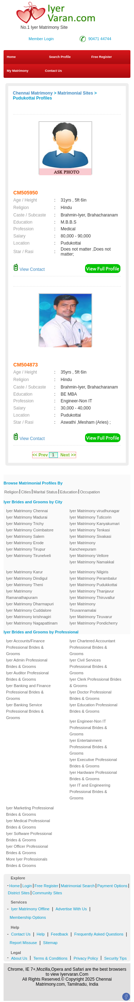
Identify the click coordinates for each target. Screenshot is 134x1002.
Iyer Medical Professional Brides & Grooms (28, 824)
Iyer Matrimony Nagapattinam (32, 623)
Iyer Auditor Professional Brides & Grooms (27, 676)
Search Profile (60, 57)
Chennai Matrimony (33, 93)
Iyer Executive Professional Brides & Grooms (93, 762)
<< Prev (40, 454)
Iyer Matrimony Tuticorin (90, 517)
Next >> (68, 454)
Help (41, 934)
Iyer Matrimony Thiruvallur (92, 597)
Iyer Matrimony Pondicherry (94, 623)
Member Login (41, 39)
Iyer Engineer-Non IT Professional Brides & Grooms (88, 727)
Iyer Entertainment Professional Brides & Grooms (88, 746)
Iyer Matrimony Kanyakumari (95, 523)
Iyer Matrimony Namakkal (92, 562)
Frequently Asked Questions (99, 934)
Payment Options (112, 886)
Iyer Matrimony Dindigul (27, 578)
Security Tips (115, 958)
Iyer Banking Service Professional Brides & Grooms (25, 711)
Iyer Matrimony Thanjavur (92, 591)
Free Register (101, 57)
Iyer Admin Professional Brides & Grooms (27, 663)
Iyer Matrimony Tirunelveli (28, 555)
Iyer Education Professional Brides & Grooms (94, 708)
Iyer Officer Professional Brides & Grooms (27, 849)
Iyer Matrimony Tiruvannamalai (83, 607)
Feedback (59, 934)
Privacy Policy (86, 958)
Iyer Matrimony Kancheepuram (83, 546)
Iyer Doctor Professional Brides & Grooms (90, 695)
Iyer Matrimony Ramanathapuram (22, 594)
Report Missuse (23, 943)
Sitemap (50, 943)
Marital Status (46, 492)
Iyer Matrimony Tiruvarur (91, 617)
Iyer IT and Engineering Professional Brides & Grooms (90, 791)
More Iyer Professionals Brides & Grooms (27, 862)
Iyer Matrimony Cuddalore (28, 610)
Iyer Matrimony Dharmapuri (30, 604)
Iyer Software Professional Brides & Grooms (29, 836)
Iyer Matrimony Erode (25, 543)
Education (69, 492)
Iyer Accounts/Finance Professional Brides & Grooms (25, 647)
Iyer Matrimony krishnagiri (28, 617)
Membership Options (28, 917)
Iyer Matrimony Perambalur (93, 578)
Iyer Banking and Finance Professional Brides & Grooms (28, 692)
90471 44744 (99, 39)
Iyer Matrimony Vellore (89, 555)
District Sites (19, 893)
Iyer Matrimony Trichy (25, 523)
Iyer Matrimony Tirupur (25, 549)
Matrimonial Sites (75, 93)
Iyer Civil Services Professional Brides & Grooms (88, 666)
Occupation (90, 492)
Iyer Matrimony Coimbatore (30, 530)
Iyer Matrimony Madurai (27, 517)
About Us (19, 958)
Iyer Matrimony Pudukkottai (93, 585)
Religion (11, 492)
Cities (26, 492)
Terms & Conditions (50, 958)
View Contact (29, 269)
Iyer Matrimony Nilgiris (89, 572)
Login (27, 886)
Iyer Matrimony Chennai (27, 511)
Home (11, 57)
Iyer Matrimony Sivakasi (90, 536)
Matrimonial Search (78, 886)
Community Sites (47, 893)
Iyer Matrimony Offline (30, 909)
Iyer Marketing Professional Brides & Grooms (30, 811)
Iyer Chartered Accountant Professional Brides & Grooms (92, 647)
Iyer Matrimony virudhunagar (95, 511)
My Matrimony (18, 71)
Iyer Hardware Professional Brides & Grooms (93, 775)
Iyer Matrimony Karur (24, 572)
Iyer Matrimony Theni (24, 585)
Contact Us (53, 71)
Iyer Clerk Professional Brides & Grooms (95, 682)
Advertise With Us (71, 909)
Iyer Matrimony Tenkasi (90, 530)
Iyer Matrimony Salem (25, 536)
